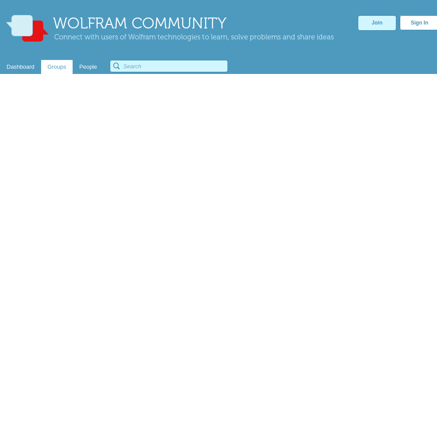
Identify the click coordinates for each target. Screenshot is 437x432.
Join (377, 23)
